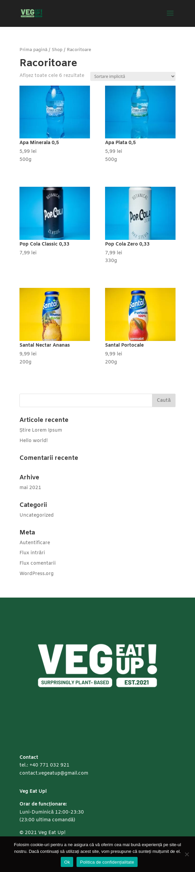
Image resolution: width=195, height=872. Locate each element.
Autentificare (34, 543)
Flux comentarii (37, 563)
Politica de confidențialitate (107, 862)
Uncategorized (36, 515)
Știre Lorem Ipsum (40, 430)
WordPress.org (36, 574)
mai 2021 (30, 488)
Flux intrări (32, 553)
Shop (57, 50)
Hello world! (33, 441)
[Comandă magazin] (133, 76)
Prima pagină (33, 50)
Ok (67, 862)
